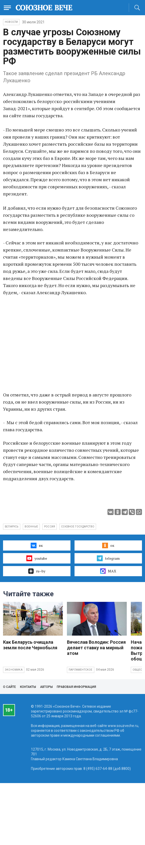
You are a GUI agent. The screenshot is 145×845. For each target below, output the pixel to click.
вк (37, 545)
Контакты (28, 687)
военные (31, 526)
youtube (36, 558)
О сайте (9, 687)
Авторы (46, 687)
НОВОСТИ (11, 22)
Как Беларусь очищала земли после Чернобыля (30, 644)
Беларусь (12, 526)
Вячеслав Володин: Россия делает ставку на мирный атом (96, 647)
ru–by (36, 571)
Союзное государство (77, 526)
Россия (49, 526)
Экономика (14, 669)
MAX (108, 571)
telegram (108, 558)
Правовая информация (76, 687)
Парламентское (81, 669)
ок (108, 545)
